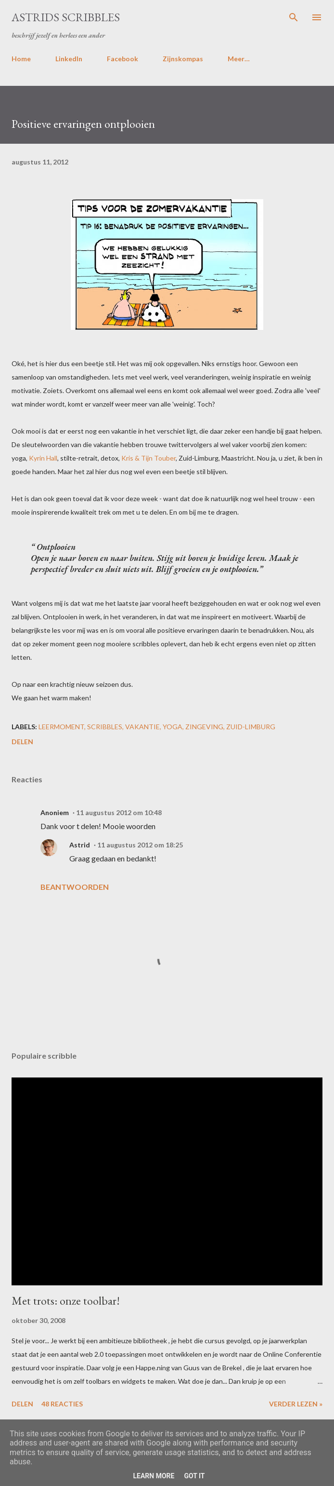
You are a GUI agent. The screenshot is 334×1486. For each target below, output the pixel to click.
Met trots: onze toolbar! (66, 1300)
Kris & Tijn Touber (148, 458)
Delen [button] (22, 741)
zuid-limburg (250, 727)
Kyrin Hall (43, 458)
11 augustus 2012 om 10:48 (119, 812)
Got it (194, 1476)
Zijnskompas (183, 59)
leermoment (61, 727)
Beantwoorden (74, 886)
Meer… (239, 59)
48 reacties (62, 1404)
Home (21, 59)
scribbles (104, 727)
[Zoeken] (293, 17)
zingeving (204, 727)
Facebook (122, 59)
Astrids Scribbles (66, 17)
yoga (172, 727)
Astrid (79, 845)
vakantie (142, 727)
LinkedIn (68, 59)
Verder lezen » (295, 1404)
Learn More (153, 1476)
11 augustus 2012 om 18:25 (140, 845)
